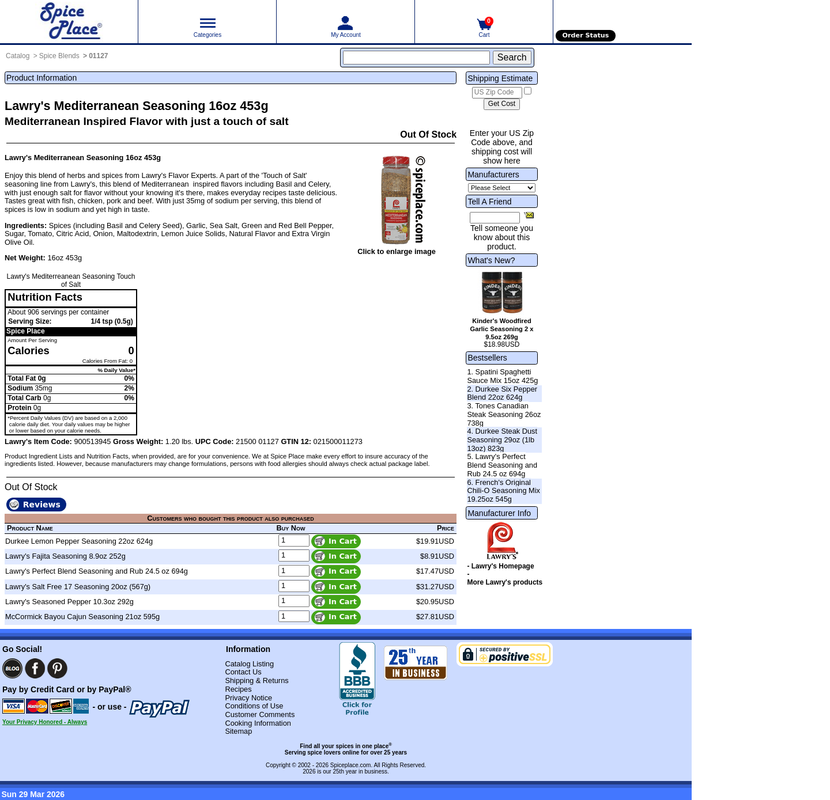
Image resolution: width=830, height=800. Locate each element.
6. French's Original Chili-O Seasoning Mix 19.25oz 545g (503, 490)
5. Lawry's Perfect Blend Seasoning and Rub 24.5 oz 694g (502, 464)
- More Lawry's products (504, 578)
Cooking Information (258, 723)
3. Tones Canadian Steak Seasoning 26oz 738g (504, 414)
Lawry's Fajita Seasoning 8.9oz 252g (65, 556)
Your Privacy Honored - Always (44, 722)
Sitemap (238, 731)
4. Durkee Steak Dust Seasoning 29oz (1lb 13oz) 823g (502, 439)
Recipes (238, 689)
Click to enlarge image (396, 251)
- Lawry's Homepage (500, 566)
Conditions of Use (254, 706)
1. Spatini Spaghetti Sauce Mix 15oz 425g (502, 376)
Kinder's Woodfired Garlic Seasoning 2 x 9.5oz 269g (501, 328)
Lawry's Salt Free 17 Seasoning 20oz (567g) (77, 586)
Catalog (17, 56)
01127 (98, 56)
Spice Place (25, 331)
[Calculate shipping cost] (502, 104)
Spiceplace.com (350, 765)
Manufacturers (493, 174)
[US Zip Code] (497, 92)
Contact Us (243, 672)
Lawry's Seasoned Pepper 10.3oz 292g (69, 601)
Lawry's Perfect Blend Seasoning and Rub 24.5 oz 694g (96, 571)
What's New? (491, 260)
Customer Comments (260, 714)
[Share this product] (529, 214)
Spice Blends (59, 56)
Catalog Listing (249, 663)
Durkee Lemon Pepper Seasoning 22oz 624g (79, 541)
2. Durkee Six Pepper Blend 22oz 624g (502, 393)
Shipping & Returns (256, 680)
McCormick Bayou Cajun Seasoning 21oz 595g (82, 616)
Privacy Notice (248, 697)
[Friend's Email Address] (495, 217)
